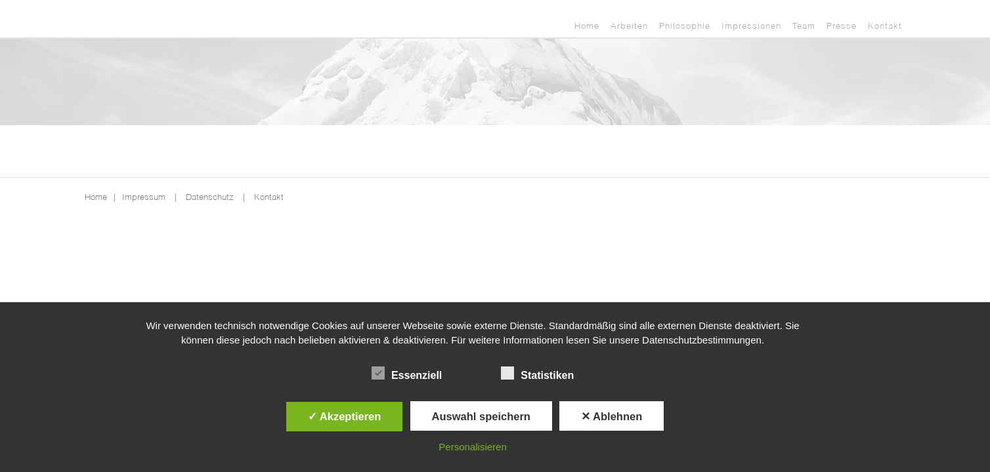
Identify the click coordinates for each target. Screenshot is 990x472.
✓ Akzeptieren (344, 416)
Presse (842, 26)
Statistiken (537, 373)
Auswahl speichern (481, 416)
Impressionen (751, 26)
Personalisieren (472, 446)
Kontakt (885, 26)
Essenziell (407, 373)
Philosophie (684, 26)
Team (803, 26)
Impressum (143, 197)
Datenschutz (210, 197)
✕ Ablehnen (611, 416)
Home (586, 26)
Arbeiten (629, 26)
